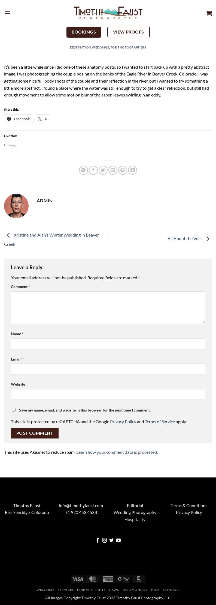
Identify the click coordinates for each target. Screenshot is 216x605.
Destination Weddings (89, 47)
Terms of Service (160, 421)
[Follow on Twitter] (111, 540)
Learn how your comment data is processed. (117, 452)
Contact (171, 590)
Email (17, 359)
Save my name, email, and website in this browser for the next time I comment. (85, 410)
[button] (7, 13)
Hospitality (134, 519)
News (114, 590)
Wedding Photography (135, 512)
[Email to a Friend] (112, 170)
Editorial (135, 505)
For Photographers (128, 47)
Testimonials (134, 590)
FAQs (155, 590)
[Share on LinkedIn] (132, 170)
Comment (20, 286)
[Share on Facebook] (93, 170)
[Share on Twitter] (103, 170)
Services (66, 590)
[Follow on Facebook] (97, 540)
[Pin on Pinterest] (122, 170)
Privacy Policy (123, 421)
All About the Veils (190, 238)
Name (17, 333)
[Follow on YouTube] (118, 540)
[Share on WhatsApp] (83, 170)
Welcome (45, 590)
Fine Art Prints (91, 590)
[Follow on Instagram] (104, 540)
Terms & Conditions (189, 505)
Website (18, 384)
